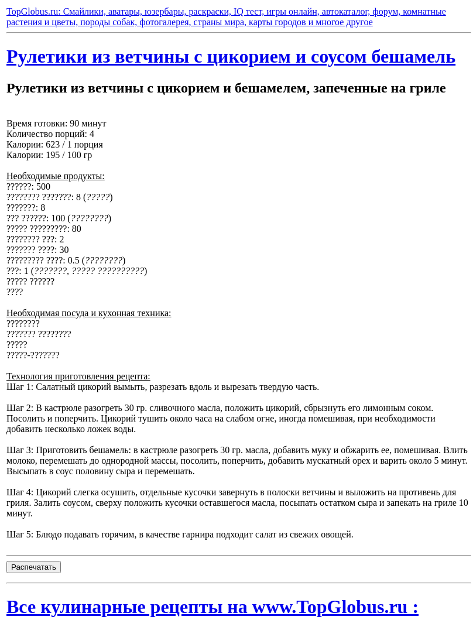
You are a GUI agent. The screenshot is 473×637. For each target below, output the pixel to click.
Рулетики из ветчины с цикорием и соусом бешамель (230, 56)
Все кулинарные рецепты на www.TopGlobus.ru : (212, 606)
